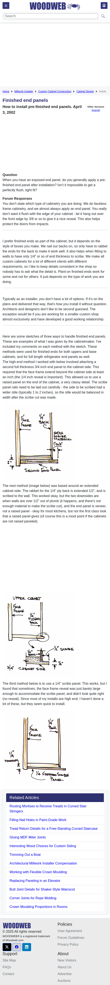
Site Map (9, 960)
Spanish (96, 110)
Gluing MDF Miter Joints (28, 837)
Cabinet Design (85, 91)
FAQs (7, 967)
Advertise (65, 974)
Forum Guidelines (71, 937)
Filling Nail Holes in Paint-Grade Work (38, 820)
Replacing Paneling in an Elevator (35, 880)
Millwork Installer (23, 91)
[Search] (51, 16)
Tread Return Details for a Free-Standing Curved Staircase (54, 828)
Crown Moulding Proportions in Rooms (38, 907)
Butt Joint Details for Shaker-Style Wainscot (42, 889)
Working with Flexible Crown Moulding (38, 872)
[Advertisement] (56, 55)
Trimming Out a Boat (25, 854)
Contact (8, 974)
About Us (65, 967)
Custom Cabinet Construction (55, 91)
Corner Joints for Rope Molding (33, 898)
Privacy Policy (68, 944)
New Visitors (67, 960)
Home (6, 91)
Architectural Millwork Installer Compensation (43, 863)
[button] (7, 947)
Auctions (64, 980)
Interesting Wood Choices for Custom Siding (43, 846)
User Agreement (70, 931)
